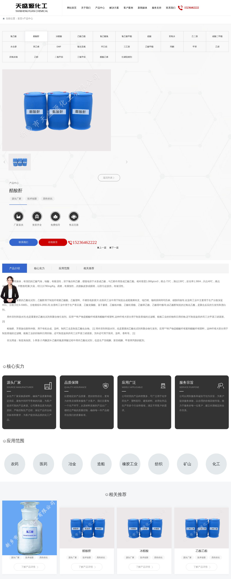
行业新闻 (105, 552)
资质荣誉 (7, 557)
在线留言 (155, 552)
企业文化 (7, 552)
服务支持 (131, 537)
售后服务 (130, 552)
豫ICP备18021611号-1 (154, 575)
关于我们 (7, 537)
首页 (20, 18)
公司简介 (7, 547)
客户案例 (81, 537)
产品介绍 (15, 185)
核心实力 (41, 185)
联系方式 (155, 547)
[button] (4, 162)
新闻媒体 (106, 537)
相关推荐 (93, 185)
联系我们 (155, 537)
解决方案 (57, 537)
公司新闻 (105, 547)
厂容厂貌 (7, 562)
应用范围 (67, 185)
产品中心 (28, 18)
